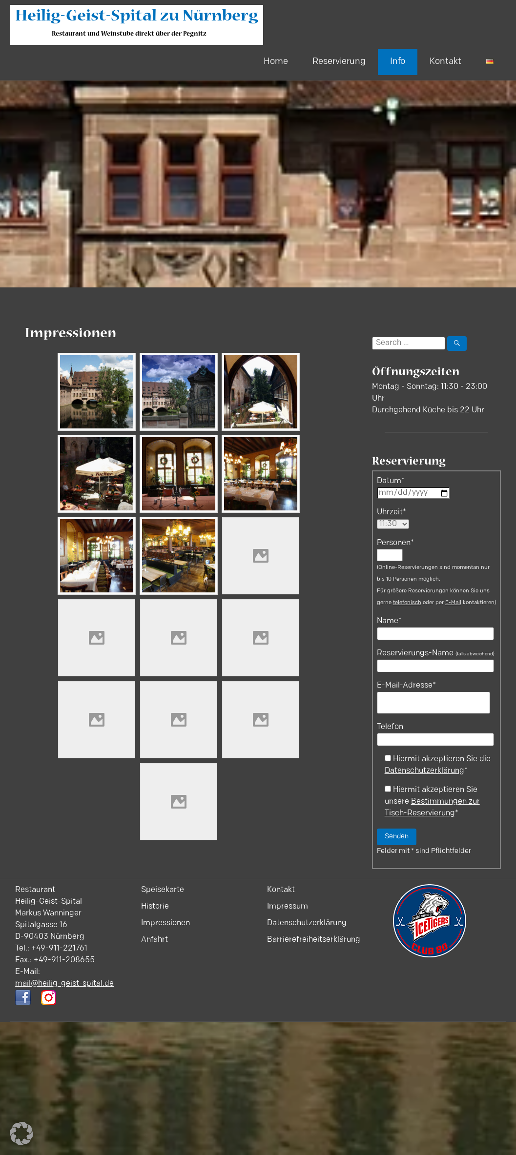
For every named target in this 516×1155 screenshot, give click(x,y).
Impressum (287, 907)
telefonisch (407, 603)
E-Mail (453, 603)
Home (276, 61)
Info (397, 61)
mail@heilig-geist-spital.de (64, 984)
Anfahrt (154, 940)
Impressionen (165, 923)
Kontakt (445, 61)
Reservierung (339, 61)
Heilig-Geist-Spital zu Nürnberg (136, 17)
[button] (21, 1133)
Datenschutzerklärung (424, 771)
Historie (155, 907)
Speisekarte (162, 890)
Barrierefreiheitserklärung (313, 940)
